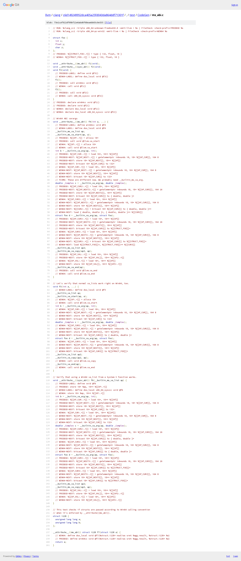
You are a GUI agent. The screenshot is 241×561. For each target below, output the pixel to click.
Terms (35, 556)
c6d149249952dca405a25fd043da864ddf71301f (93, 15)
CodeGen (143, 15)
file (108, 22)
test (132, 15)
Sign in (234, 4)
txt (228, 556)
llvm (48, 15)
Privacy (26, 556)
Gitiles (19, 556)
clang (56, 15)
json (235, 556)
